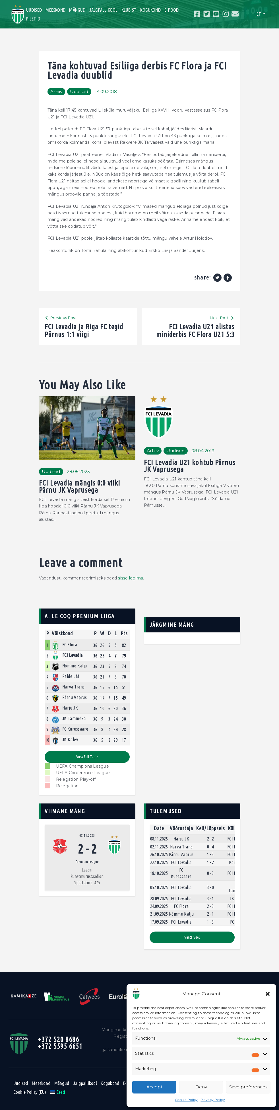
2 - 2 (210, 838)
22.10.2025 (159, 862)
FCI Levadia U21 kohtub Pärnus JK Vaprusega (189, 466)
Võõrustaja (181, 828)
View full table (87, 757)
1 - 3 (210, 854)
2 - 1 (210, 913)
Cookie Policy (186, 1099)
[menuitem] (57, 1092)
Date (159, 828)
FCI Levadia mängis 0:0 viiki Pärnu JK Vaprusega (79, 487)
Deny (201, 1087)
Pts (124, 633)
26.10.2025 (159, 854)
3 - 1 (210, 898)
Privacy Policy (213, 1099)
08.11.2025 (87, 835)
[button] (267, 994)
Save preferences (248, 1087)
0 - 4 (210, 846)
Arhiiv (56, 91)
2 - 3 (210, 906)
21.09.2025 (159, 913)
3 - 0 (210, 887)
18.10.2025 (159, 873)
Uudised (79, 91)
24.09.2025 (159, 906)
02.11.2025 (159, 846)
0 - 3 (210, 873)
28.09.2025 (159, 898)
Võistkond (62, 633)
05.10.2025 (159, 887)
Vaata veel (192, 937)
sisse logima (130, 578)
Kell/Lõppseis (210, 828)
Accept (154, 1087)
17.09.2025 (159, 921)
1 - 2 (210, 862)
